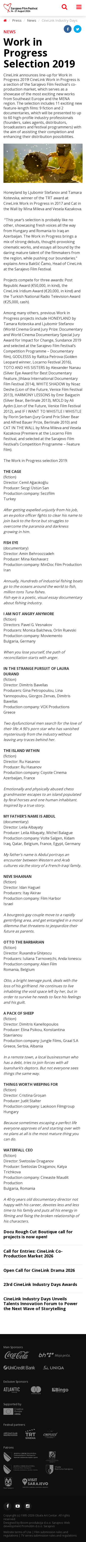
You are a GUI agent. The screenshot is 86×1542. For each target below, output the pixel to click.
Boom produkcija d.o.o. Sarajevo (41, 1523)
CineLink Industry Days (60, 20)
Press (17, 20)
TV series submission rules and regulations (49, 1535)
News (31, 20)
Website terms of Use (17, 1532)
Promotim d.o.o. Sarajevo (38, 1526)
